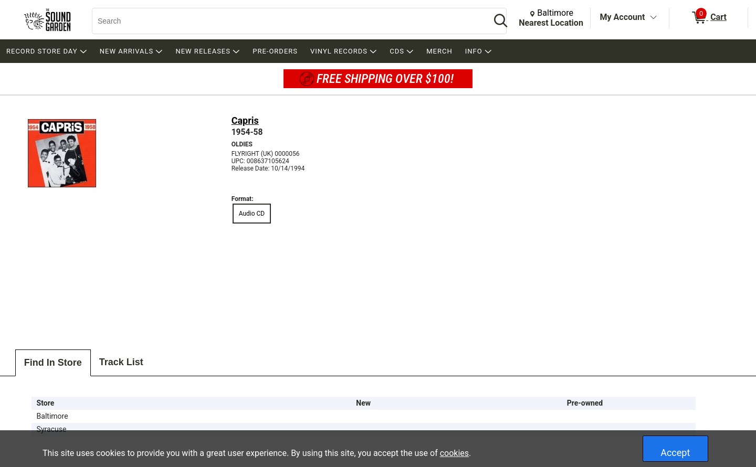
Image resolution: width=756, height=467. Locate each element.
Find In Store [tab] (53, 362)
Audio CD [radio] (252, 213)
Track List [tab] (121, 362)
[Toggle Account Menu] (653, 18)
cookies (454, 453)
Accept (675, 452)
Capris (245, 120)
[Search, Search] (286, 21)
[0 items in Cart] (708, 18)
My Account (622, 17)
